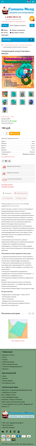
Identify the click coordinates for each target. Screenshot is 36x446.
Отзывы (4, 359)
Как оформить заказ (8, 383)
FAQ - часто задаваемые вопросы (12, 423)
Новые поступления (17, 30)
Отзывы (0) (7, 198)
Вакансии (4, 369)
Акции (4, 30)
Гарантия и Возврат (7, 427)
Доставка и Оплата (17, 32)
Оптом (4, 32)
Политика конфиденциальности (11, 366)
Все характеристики (7, 156)
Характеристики (21, 193)
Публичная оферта (7, 362)
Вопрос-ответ (21, 198)
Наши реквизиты (7, 425)
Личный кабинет (7, 380)
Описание (7, 193)
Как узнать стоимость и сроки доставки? (13, 21)
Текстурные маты (18, 341)
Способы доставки (7, 187)
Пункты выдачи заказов (9, 364)
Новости (4, 378)
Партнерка (4, 35)
